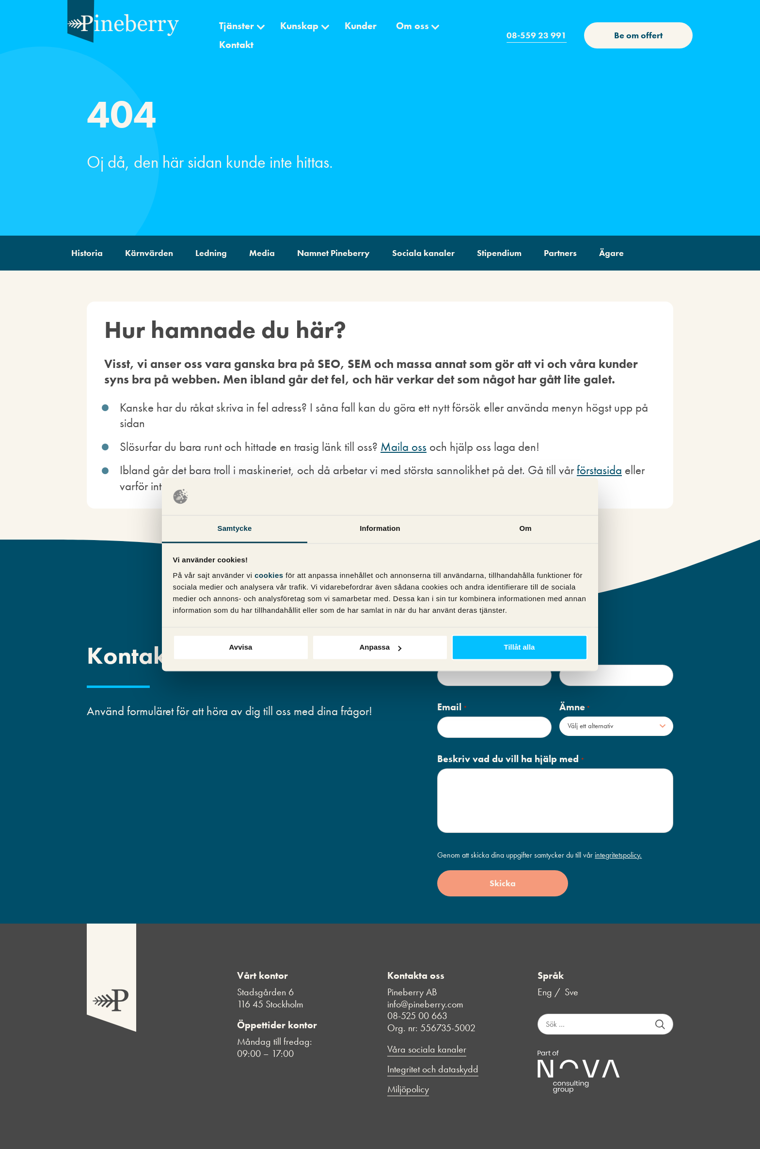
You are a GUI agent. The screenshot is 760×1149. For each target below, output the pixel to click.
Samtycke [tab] (235, 528)
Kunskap (299, 25)
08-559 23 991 (537, 35)
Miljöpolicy (408, 1089)
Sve (571, 992)
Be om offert (638, 35)
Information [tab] (380, 528)
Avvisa (241, 647)
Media (262, 252)
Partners (560, 252)
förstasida (599, 470)
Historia (87, 252)
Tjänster (236, 25)
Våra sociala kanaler (426, 1049)
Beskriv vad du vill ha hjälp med (510, 759)
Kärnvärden (149, 252)
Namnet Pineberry (333, 252)
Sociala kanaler (423, 252)
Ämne (574, 707)
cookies (269, 575)
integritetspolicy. (618, 855)
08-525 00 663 (417, 1015)
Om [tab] (525, 528)
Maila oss (403, 447)
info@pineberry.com (425, 1004)
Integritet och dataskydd (432, 1069)
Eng (545, 992)
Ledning (211, 252)
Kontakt (236, 44)
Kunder (361, 25)
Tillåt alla (519, 647)
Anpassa (380, 647)
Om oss (412, 25)
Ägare (611, 252)
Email (452, 707)
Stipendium (499, 252)
